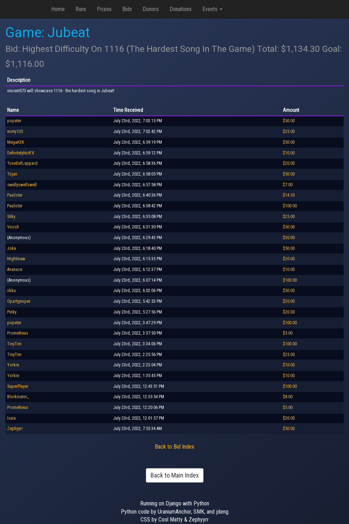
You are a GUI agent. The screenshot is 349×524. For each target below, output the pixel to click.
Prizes (104, 9)
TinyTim (14, 343)
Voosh (13, 226)
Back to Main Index (175, 475)
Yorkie (13, 364)
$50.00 (289, 120)
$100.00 (290, 205)
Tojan (12, 174)
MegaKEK (15, 142)
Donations (180, 9)
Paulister (15, 195)
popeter (14, 120)
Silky (11, 216)
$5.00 (288, 333)
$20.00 (289, 163)
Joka (11, 248)
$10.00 (289, 152)
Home (58, 9)
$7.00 (288, 184)
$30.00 (289, 237)
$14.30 (289, 195)
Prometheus (17, 333)
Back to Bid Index (174, 446)
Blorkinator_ (18, 396)
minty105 (15, 131)
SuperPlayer (17, 386)
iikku (11, 290)
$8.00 (288, 396)
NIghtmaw (16, 258)
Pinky (11, 312)
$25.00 (289, 131)
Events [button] (212, 9)
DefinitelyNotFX (20, 152)
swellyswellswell (22, 184)
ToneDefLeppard (22, 163)
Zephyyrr (15, 428)
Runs (80, 9)
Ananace (14, 269)
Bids (127, 9)
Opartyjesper (18, 301)
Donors (151, 9)
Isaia (11, 418)
